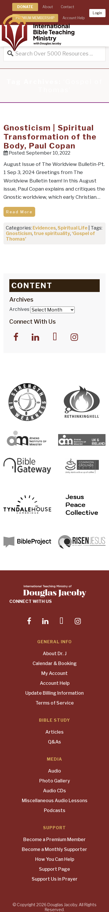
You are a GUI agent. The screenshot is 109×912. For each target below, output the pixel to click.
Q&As (54, 742)
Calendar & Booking (55, 663)
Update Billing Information (54, 693)
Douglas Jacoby (62, 904)
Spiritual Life (72, 228)
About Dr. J (55, 653)
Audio (54, 771)
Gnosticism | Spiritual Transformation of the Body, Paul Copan (50, 136)
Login (97, 13)
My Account (54, 673)
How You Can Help (54, 859)
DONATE (25, 7)
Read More (19, 211)
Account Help (54, 683)
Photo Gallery (54, 781)
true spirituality (52, 233)
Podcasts (54, 810)
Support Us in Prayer (55, 879)
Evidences (44, 228)
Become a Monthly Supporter (54, 849)
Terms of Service (54, 703)
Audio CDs (54, 790)
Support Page (54, 869)
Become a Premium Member (54, 839)
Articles (54, 732)
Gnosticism (19, 233)
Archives (19, 309)
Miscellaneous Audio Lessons (54, 800)
